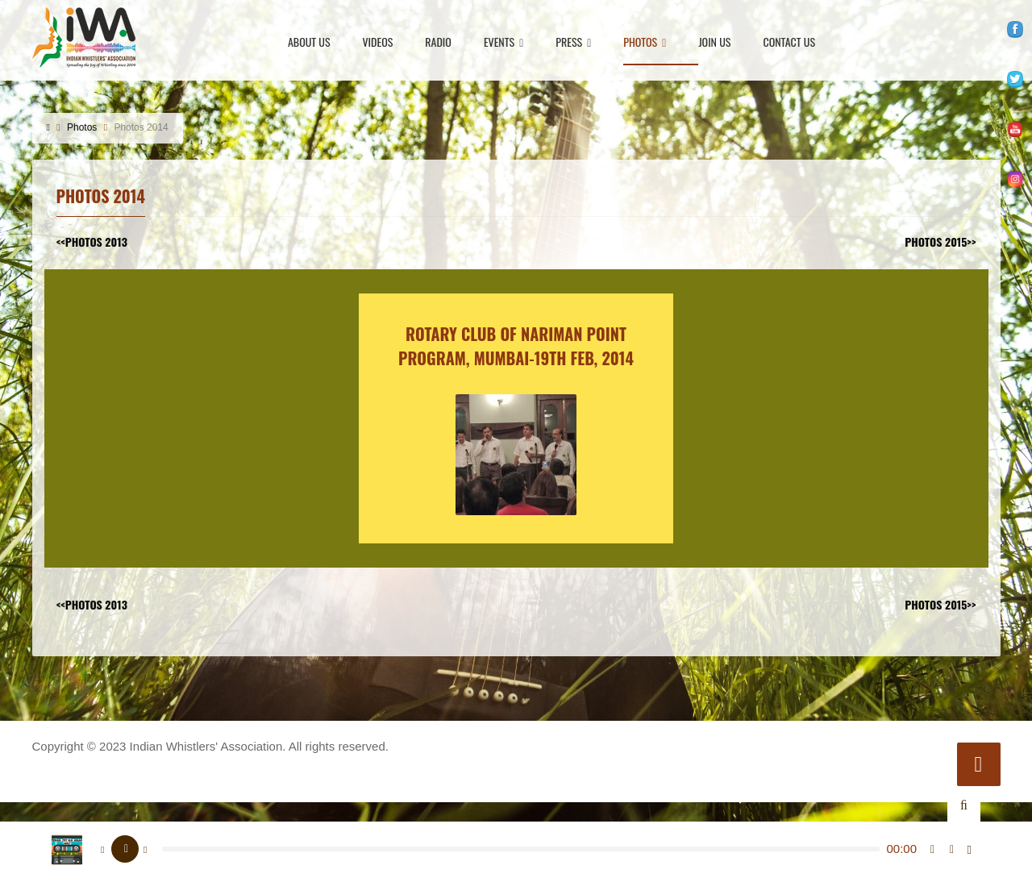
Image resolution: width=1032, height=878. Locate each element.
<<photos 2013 (91, 241)
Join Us (714, 43)
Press (573, 43)
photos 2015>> (940, 241)
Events (503, 43)
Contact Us (789, 43)
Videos (378, 43)
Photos (644, 43)
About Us (309, 43)
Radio (438, 43)
